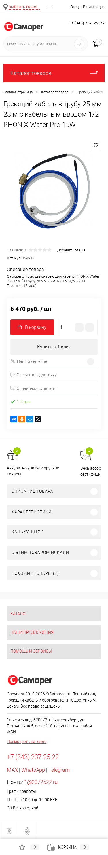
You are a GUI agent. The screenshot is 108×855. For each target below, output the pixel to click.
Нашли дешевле (28, 361)
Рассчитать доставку (33, 375)
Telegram (59, 770)
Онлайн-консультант (33, 388)
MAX (12, 770)
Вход (75, 7)
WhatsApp (33, 770)
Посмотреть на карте (26, 741)
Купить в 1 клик (54, 347)
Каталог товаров (54, 73)
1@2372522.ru (41, 782)
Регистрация (94, 7)
